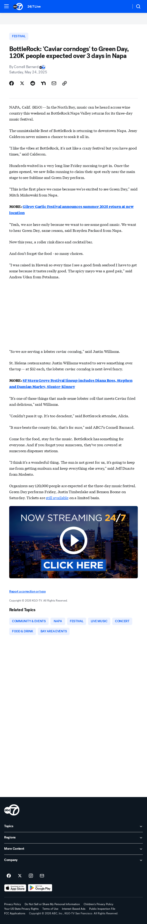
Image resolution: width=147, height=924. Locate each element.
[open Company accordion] (73, 860)
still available (57, 497)
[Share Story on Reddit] (33, 83)
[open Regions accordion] (73, 838)
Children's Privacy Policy (98, 904)
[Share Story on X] (22, 83)
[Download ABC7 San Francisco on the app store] (15, 888)
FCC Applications (14, 913)
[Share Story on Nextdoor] (43, 83)
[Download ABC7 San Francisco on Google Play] (40, 888)
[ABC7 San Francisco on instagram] (30, 876)
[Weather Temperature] (124, 6)
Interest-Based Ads (73, 908)
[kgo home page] (11, 809)
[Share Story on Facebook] (11, 83)
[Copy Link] (64, 83)
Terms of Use (50, 908)
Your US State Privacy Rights (21, 908)
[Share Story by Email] (54, 83)
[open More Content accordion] (73, 849)
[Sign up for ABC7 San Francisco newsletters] (42, 876)
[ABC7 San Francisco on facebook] (8, 876)
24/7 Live (34, 6)
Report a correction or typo (27, 591)
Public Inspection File (102, 908)
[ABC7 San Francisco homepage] (18, 6)
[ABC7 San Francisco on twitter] (19, 876)
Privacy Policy (12, 904)
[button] (6, 6)
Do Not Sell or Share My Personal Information (52, 904)
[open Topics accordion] (73, 826)
